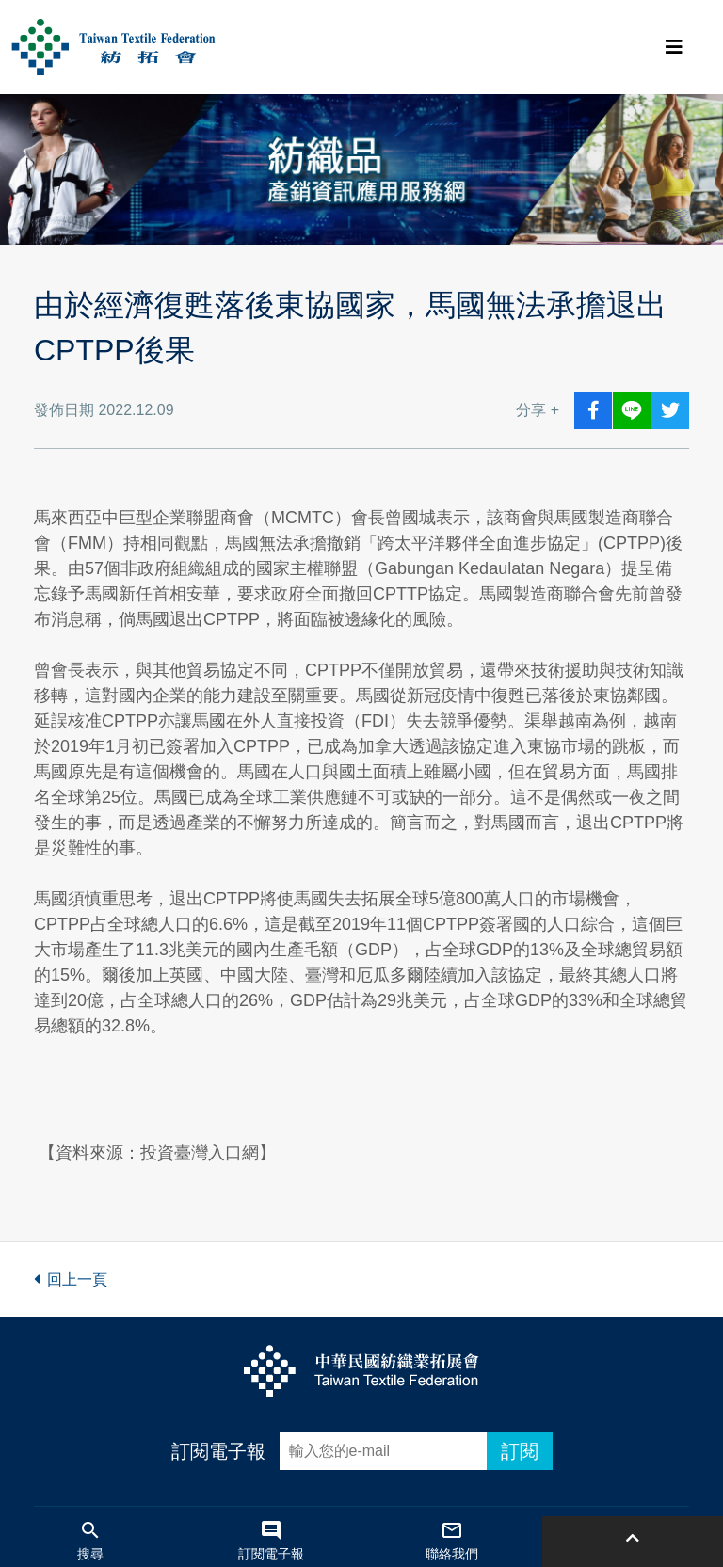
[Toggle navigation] (674, 47)
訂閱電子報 (218, 1451)
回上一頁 (70, 1279)
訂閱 (519, 1451)
